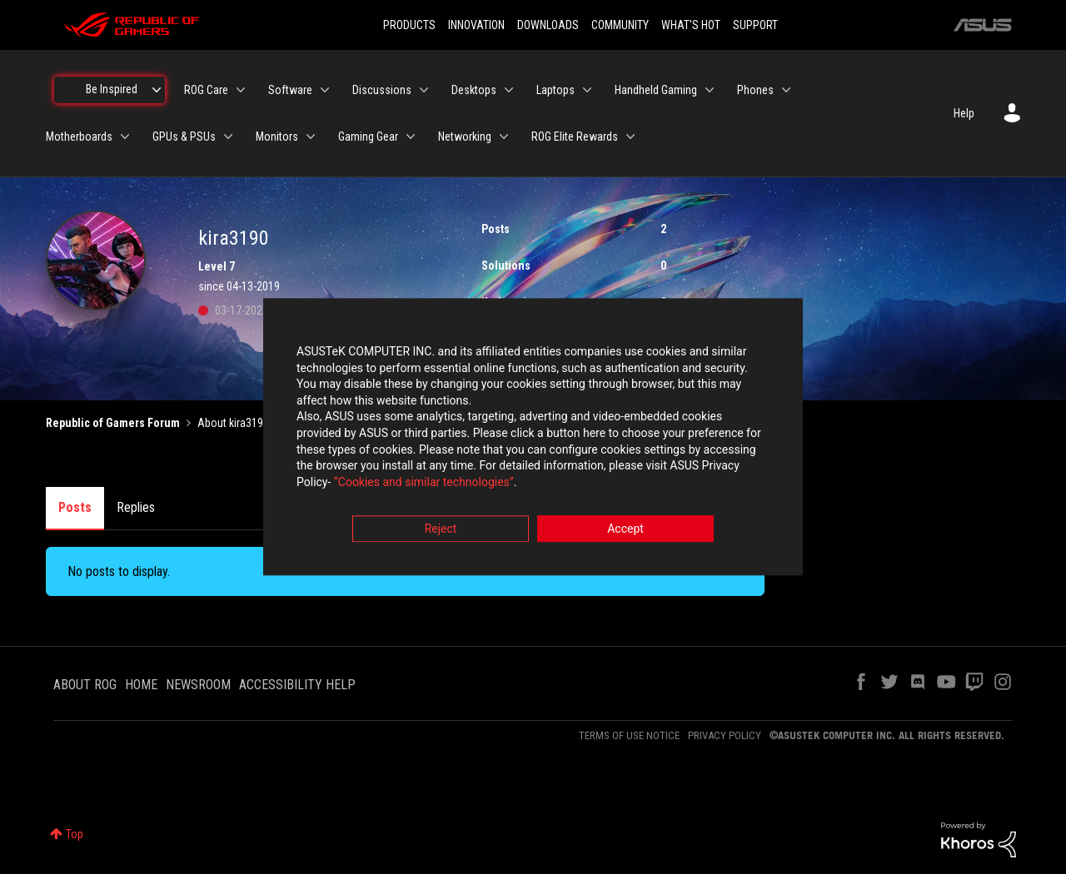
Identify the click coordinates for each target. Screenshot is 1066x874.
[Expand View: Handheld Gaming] (709, 90)
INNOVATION (476, 25)
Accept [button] (625, 529)
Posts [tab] (75, 507)
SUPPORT (755, 25)
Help (964, 113)
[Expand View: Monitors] (310, 136)
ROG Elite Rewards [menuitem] (574, 136)
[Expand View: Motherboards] (125, 136)
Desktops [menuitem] (473, 90)
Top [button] (74, 834)
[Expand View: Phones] (786, 90)
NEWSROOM (198, 685)
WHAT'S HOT (690, 25)
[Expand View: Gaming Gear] (410, 136)
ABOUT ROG (85, 685)
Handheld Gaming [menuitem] (656, 90)
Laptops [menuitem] (555, 90)
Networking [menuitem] (464, 136)
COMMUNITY (620, 25)
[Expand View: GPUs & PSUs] (228, 136)
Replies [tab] (136, 507)
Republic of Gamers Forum (113, 423)
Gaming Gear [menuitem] (368, 136)
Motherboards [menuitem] (79, 136)
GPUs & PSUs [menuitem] (184, 136)
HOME (141, 685)
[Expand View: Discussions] (424, 90)
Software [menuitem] (290, 90)
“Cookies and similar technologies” (424, 482)
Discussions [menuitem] (381, 90)
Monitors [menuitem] (277, 136)
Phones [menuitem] (755, 90)
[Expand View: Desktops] (509, 90)
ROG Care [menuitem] (206, 90)
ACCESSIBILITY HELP (297, 685)
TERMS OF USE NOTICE (629, 735)
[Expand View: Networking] (504, 136)
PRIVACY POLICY (724, 735)
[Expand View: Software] (324, 90)
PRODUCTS (409, 25)
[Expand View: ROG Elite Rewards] (630, 136)
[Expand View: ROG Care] (240, 90)
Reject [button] (441, 529)
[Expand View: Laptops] (587, 90)
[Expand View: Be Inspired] (156, 90)
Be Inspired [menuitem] (111, 89)
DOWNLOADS (548, 25)
